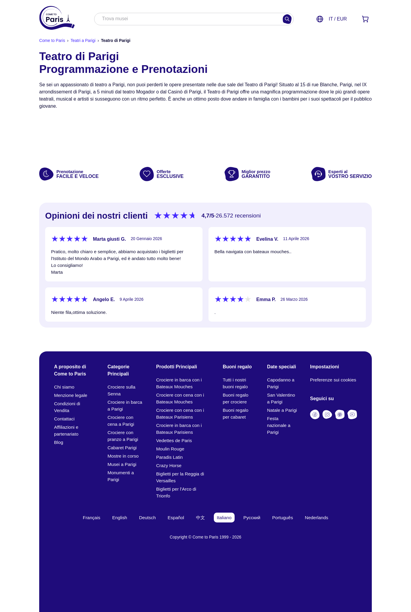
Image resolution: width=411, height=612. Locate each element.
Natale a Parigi (282, 410)
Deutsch (147, 517)
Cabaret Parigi (122, 447)
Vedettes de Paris (174, 440)
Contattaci (64, 418)
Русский (252, 517)
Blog (58, 442)
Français (91, 517)
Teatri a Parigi (82, 40)
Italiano (224, 517)
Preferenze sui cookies (333, 379)
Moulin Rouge (170, 448)
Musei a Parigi (122, 464)
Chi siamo (64, 386)
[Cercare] (287, 19)
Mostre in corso (123, 455)
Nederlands (316, 517)
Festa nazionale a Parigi (278, 425)
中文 (200, 517)
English (119, 517)
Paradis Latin (169, 457)
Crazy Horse (168, 465)
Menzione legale (70, 395)
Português (282, 517)
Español (176, 517)
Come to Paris (52, 40)
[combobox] (187, 19)
